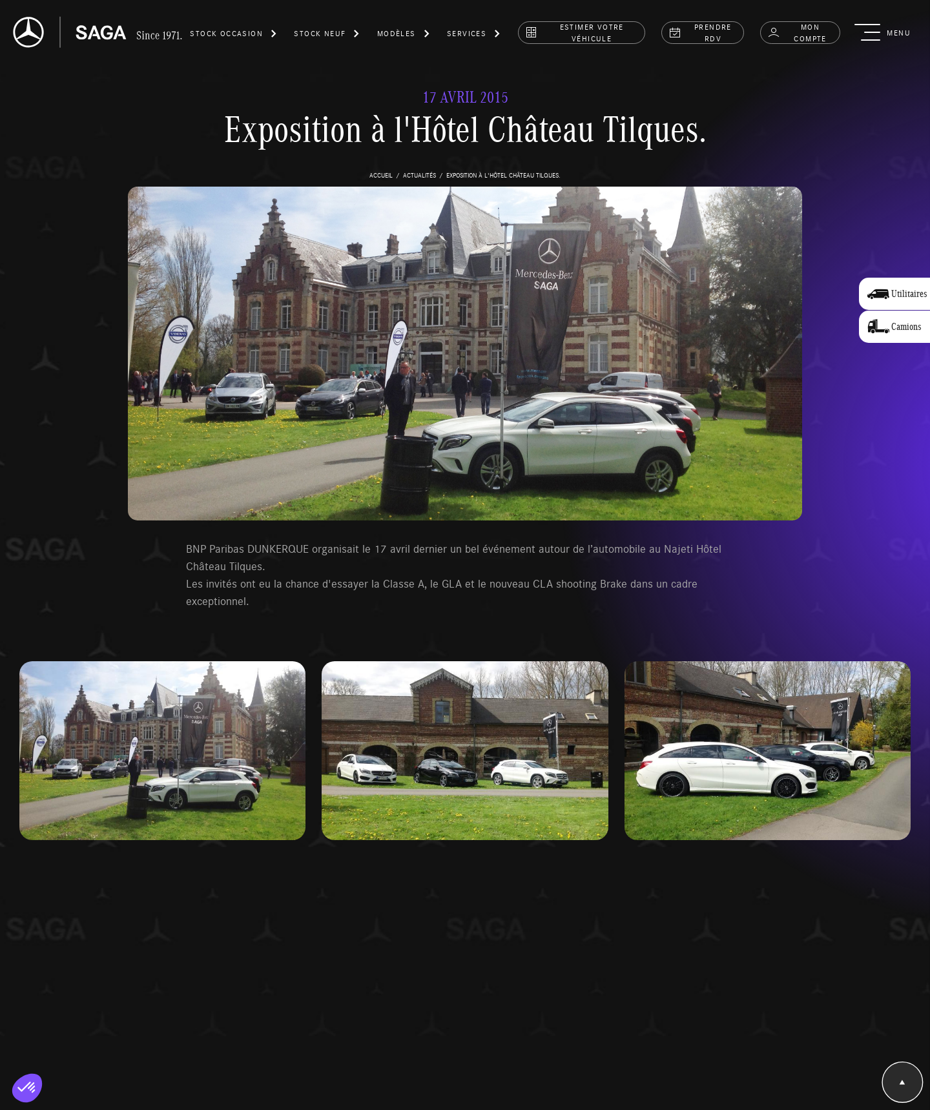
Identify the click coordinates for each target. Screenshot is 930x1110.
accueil (381, 175)
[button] (233, 35)
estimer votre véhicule (574, 32)
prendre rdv (700, 32)
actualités (419, 175)
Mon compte (797, 32)
